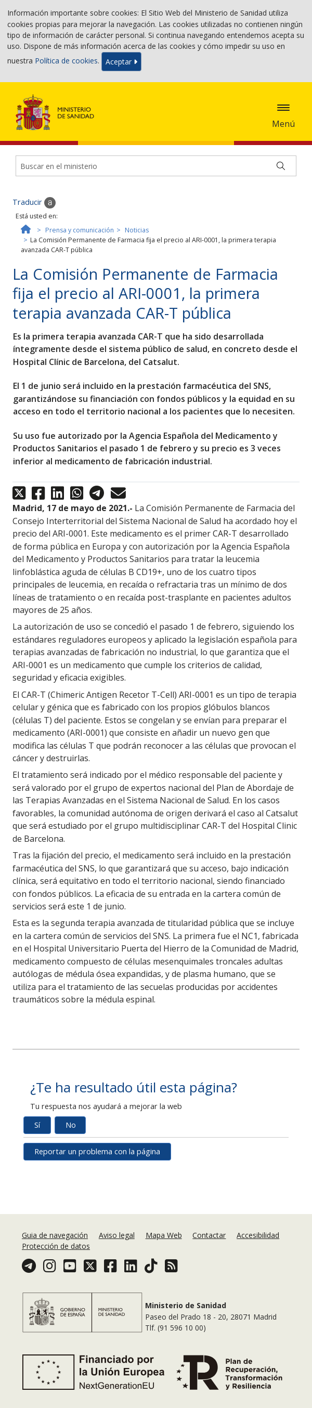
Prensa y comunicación (79, 230)
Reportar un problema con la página (97, 1151)
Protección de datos (56, 1246)
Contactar (209, 1235)
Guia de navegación (55, 1235)
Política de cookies (66, 61)
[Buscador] (156, 165)
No (71, 1125)
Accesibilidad (258, 1235)
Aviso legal (117, 1235)
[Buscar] (281, 166)
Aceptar (121, 62)
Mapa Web (164, 1235)
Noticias (137, 230)
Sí (37, 1125)
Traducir (34, 202)
